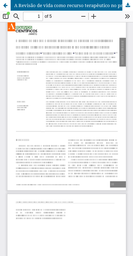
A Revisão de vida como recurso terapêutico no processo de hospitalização (73, 5)
